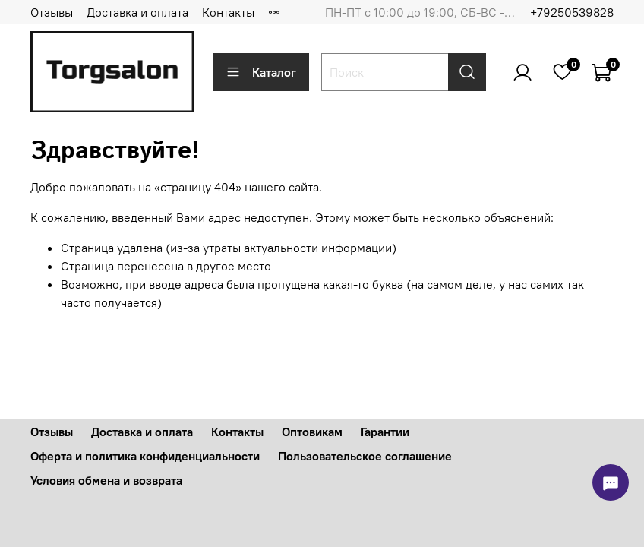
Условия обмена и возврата (106, 480)
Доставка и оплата (137, 12)
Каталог (261, 72)
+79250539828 (572, 12)
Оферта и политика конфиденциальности (145, 455)
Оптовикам (312, 431)
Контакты (228, 12)
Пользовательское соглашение (365, 455)
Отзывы (51, 12)
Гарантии (385, 431)
